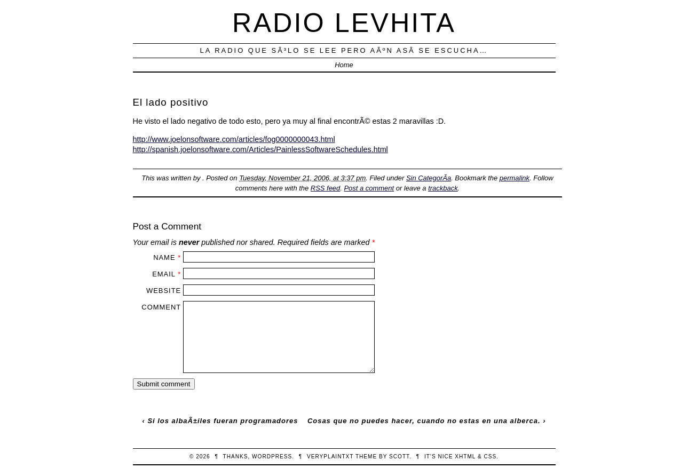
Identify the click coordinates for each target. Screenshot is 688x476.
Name (164, 257)
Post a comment (369, 188)
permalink (514, 178)
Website (163, 291)
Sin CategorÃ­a (428, 178)
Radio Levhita (344, 22)
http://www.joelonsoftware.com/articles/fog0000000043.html (234, 139)
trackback (442, 188)
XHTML (465, 456)
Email (163, 274)
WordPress (272, 456)
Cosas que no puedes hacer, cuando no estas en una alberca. (424, 421)
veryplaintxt (330, 456)
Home (344, 65)
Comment (161, 307)
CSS (490, 456)
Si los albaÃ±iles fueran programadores (222, 421)
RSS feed (325, 188)
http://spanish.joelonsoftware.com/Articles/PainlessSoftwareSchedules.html (260, 149)
